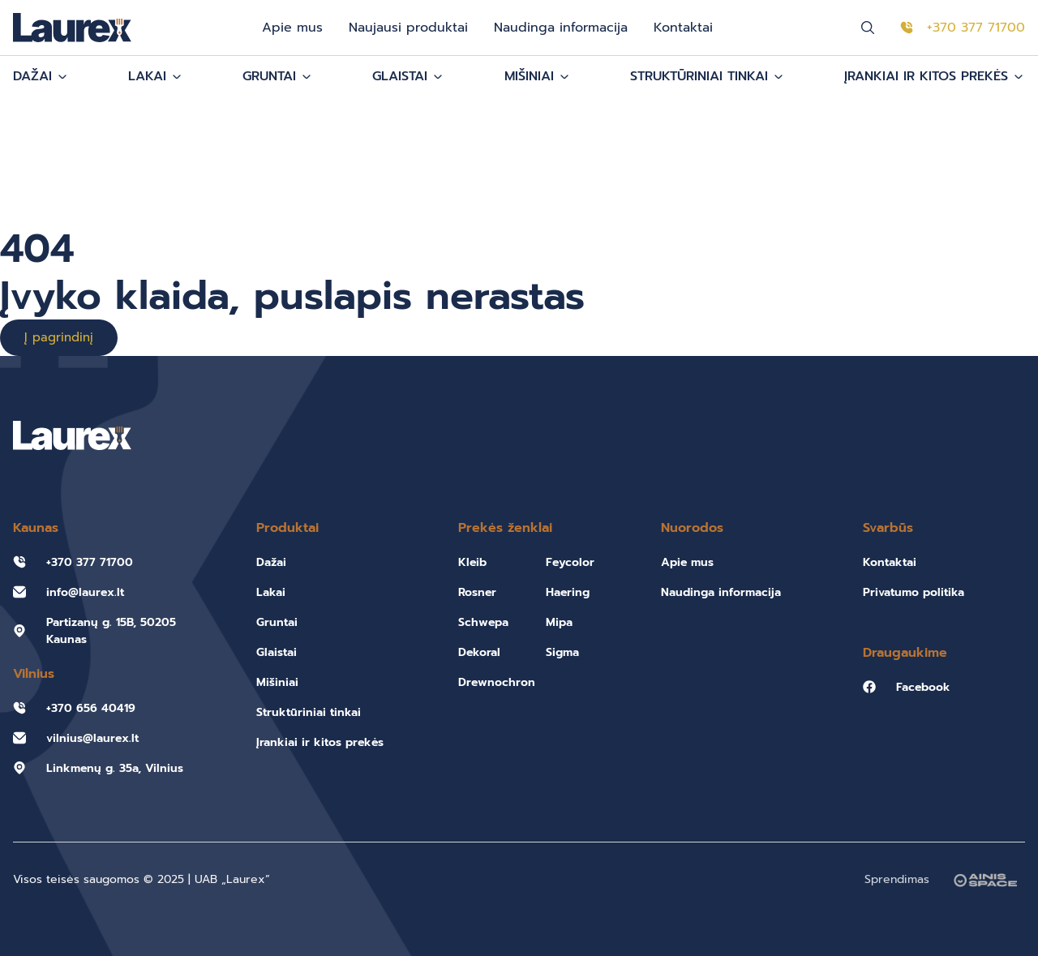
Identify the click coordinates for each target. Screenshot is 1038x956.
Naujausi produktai (408, 27)
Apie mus (292, 27)
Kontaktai (683, 27)
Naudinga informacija (561, 27)
